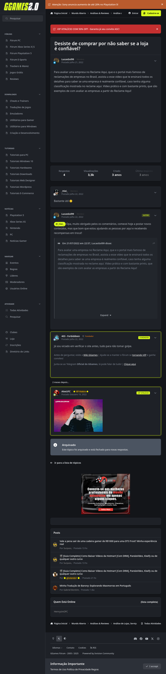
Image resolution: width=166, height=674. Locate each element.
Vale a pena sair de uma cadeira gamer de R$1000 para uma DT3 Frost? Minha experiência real (108, 543)
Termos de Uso (58, 669)
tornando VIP (139, 355)
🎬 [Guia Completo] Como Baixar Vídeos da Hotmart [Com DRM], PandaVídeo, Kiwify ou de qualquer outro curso (108, 557)
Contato (70, 647)
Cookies (82, 647)
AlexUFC (66, 391)
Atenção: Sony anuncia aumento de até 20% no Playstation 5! (83, 4)
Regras (95, 669)
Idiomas (57, 647)
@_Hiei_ (60, 223)
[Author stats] (155, 61)
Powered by (98, 653)
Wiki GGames (90, 355)
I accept (152, 666)
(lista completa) (149, 601)
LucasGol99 (67, 59)
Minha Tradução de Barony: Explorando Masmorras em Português (95, 585)
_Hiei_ (64, 191)
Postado (80, 548)
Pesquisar (13, 18)
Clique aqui (130, 364)
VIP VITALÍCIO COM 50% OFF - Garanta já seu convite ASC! (86, 29)
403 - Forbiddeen (70, 336)
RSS (93, 647)
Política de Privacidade (79, 669)
